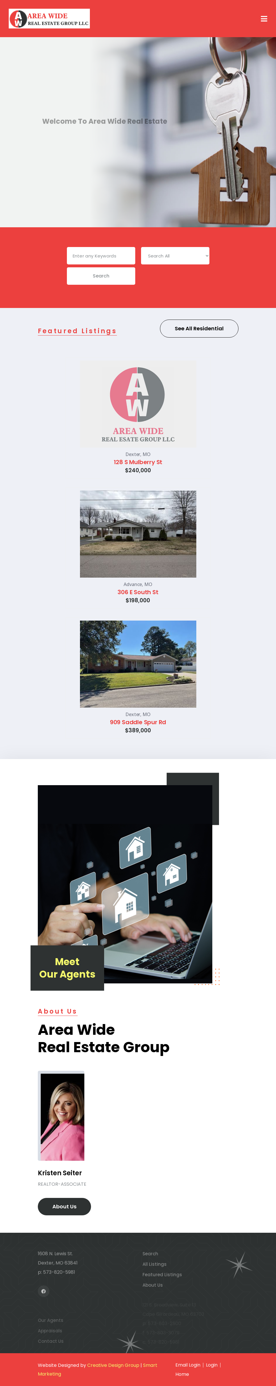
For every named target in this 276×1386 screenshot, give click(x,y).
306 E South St (137, 592)
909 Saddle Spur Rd (138, 722)
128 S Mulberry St (138, 462)
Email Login (187, 1365)
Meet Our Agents (67, 968)
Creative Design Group (113, 1365)
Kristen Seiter (60, 1173)
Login (212, 1365)
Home (182, 1374)
